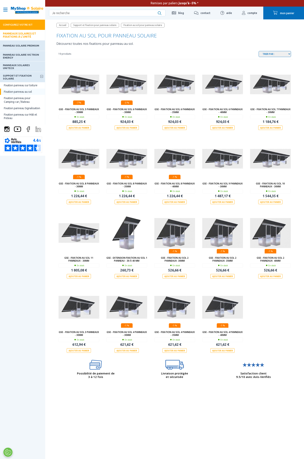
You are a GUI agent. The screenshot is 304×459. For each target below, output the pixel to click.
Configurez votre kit (18, 24)
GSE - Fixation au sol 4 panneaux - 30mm (127, 333)
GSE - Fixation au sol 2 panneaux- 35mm (222, 259)
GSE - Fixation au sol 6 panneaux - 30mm (127, 111)
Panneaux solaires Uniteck (16, 66)
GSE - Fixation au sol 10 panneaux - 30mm (270, 185)
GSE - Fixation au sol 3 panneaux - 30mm (79, 333)
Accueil (62, 25)
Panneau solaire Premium (21, 45)
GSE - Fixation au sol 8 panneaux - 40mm (175, 185)
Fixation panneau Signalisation (22, 108)
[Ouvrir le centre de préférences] (7, 452)
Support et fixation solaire (17, 77)
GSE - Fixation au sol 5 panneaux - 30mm (79, 111)
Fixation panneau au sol (18, 91)
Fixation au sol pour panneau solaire (143, 25)
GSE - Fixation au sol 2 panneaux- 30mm (174, 259)
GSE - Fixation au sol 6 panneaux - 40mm (222, 111)
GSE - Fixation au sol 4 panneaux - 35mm (175, 333)
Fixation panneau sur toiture (20, 85)
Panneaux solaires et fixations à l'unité (19, 35)
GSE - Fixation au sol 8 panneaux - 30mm (79, 185)
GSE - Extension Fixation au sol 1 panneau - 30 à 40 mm (126, 259)
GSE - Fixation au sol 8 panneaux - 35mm (127, 185)
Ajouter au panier (79, 127)
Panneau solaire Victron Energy (21, 56)
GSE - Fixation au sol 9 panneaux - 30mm (222, 185)
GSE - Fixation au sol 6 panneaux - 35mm (175, 111)
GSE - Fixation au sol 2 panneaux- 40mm (270, 259)
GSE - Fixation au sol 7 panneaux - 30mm (270, 111)
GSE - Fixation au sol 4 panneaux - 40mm (222, 333)
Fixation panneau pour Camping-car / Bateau (17, 100)
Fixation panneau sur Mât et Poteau (20, 116)
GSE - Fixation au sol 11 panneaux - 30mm (78, 259)
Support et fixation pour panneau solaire (95, 25)
